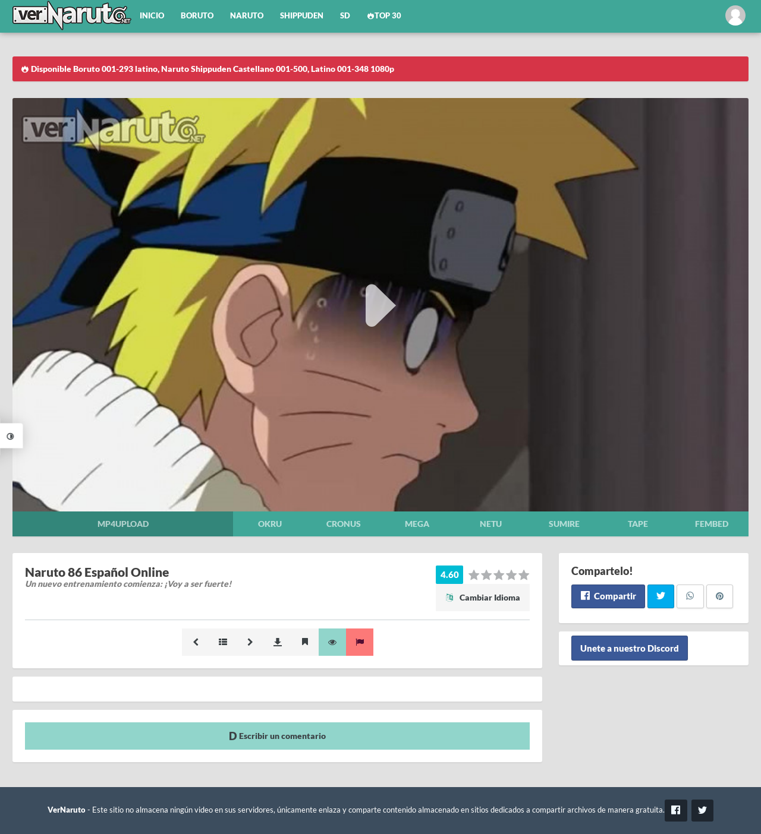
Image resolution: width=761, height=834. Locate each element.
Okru (270, 524)
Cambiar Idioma (482, 597)
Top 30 (384, 15)
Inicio (152, 15)
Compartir (608, 595)
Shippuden (301, 15)
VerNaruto (67, 809)
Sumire (564, 524)
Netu (491, 524)
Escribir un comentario (277, 736)
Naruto (246, 15)
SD (345, 15)
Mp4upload (123, 524)
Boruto (197, 15)
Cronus (343, 524)
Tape (638, 524)
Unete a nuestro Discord (629, 648)
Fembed (711, 524)
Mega (417, 524)
